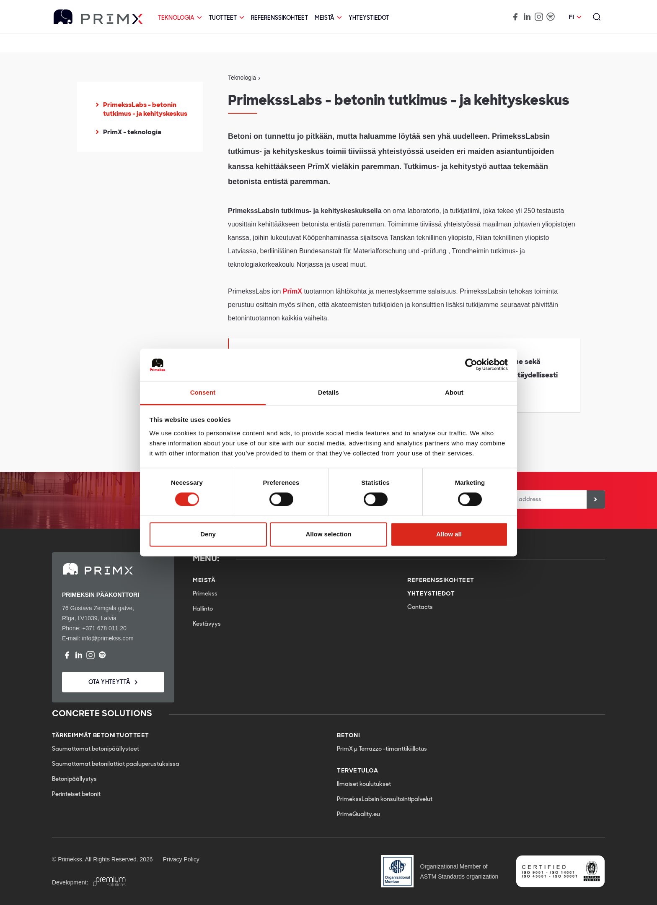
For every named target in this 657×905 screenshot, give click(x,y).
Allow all (449, 534)
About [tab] (454, 392)
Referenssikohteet (279, 18)
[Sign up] (596, 499)
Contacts (420, 607)
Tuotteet (226, 18)
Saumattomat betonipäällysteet (95, 749)
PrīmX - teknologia (132, 132)
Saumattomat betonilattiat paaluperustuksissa (115, 764)
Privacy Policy (181, 859)
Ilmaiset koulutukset (364, 784)
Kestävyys (207, 624)
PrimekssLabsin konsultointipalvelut (384, 799)
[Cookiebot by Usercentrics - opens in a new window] (471, 365)
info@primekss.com (107, 638)
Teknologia (180, 18)
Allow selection (328, 534)
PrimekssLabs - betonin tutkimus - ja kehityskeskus (145, 109)
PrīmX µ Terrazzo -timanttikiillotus (382, 749)
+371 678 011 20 (104, 628)
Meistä (328, 18)
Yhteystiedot (369, 18)
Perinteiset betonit (76, 794)
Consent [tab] (203, 392)
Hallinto (203, 609)
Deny (208, 534)
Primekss (205, 594)
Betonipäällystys (74, 779)
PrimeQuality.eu (358, 814)
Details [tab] (328, 392)
